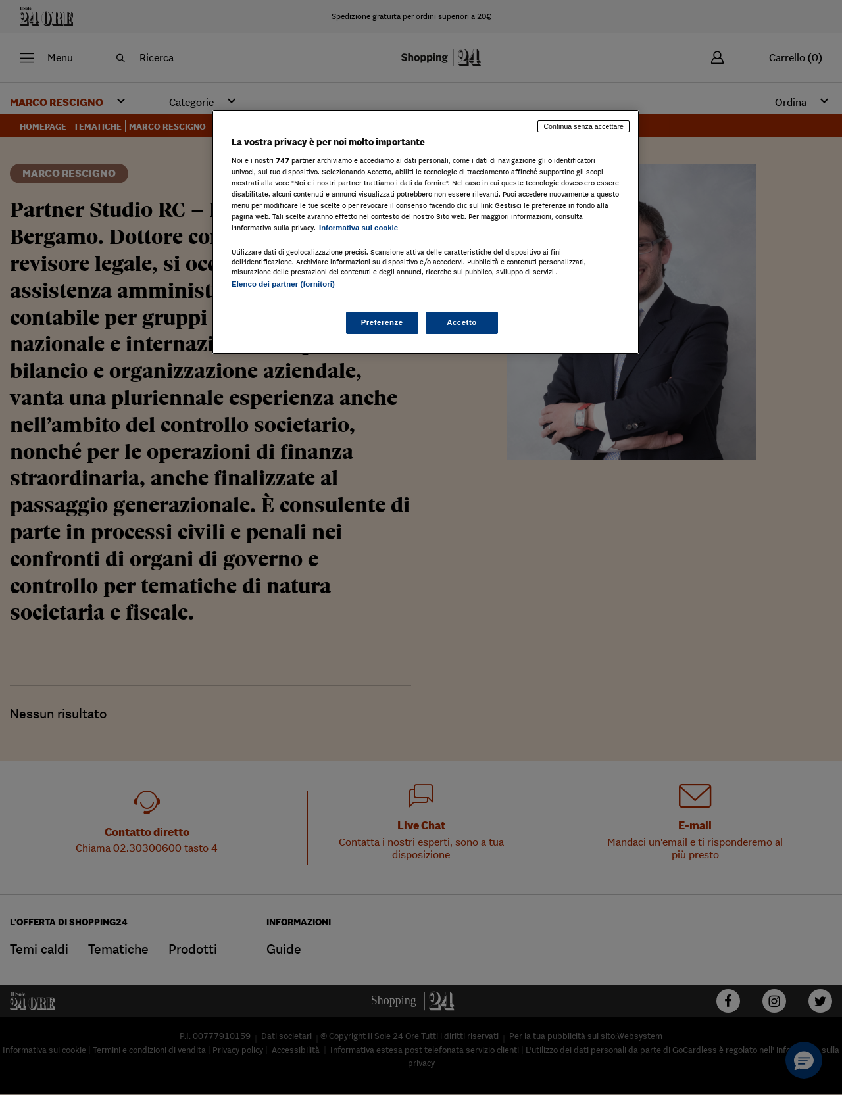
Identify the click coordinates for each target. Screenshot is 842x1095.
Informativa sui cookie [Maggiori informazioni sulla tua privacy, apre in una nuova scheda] (358, 227)
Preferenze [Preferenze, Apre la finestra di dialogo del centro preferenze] (382, 322)
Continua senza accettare (583, 126)
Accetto (462, 322)
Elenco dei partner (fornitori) (283, 284)
